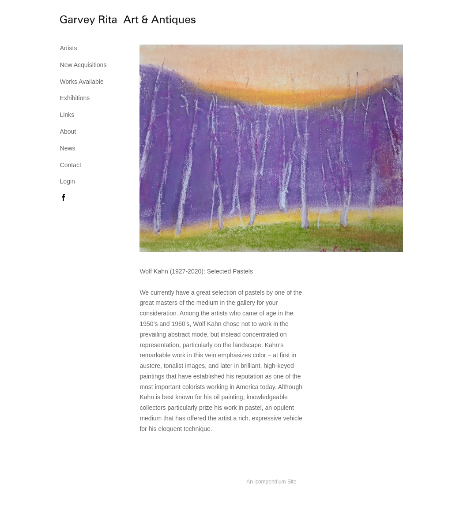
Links (67, 114)
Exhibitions (75, 97)
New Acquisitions (83, 64)
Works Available (82, 81)
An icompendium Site (271, 482)
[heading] (82, 21)
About (68, 131)
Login (67, 181)
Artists (68, 48)
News (67, 148)
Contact (70, 165)
